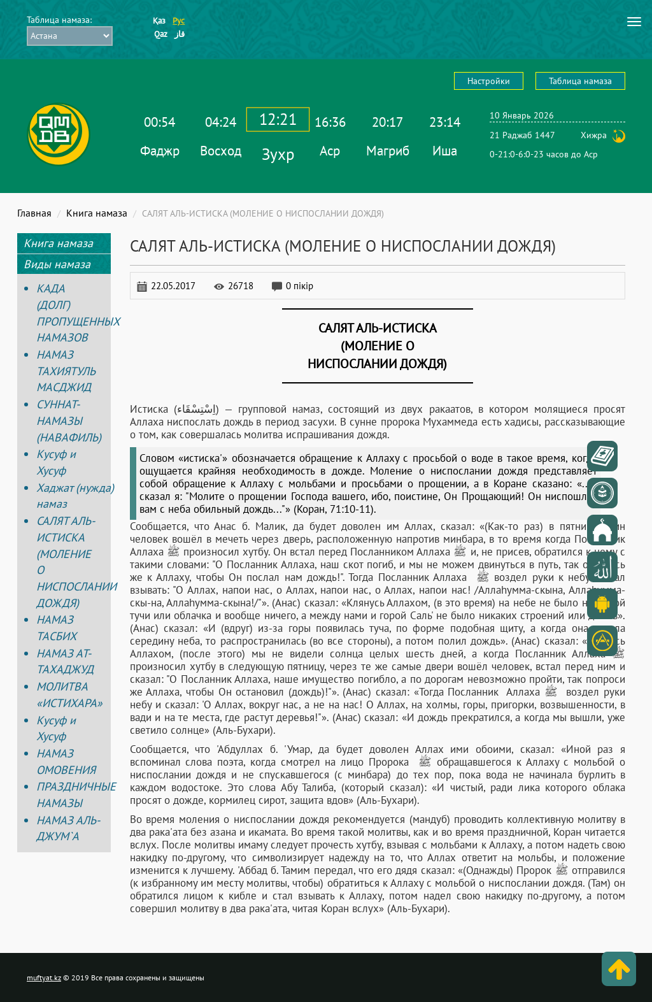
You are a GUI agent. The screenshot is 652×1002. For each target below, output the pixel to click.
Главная (34, 212)
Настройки (488, 81)
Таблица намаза (580, 81)
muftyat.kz (44, 977)
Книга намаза (96, 212)
